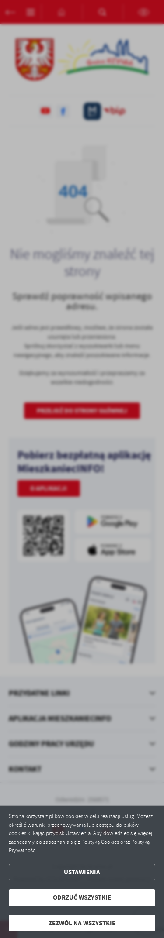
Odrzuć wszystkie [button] (82, 897)
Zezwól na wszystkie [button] (82, 923)
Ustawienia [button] (82, 872)
